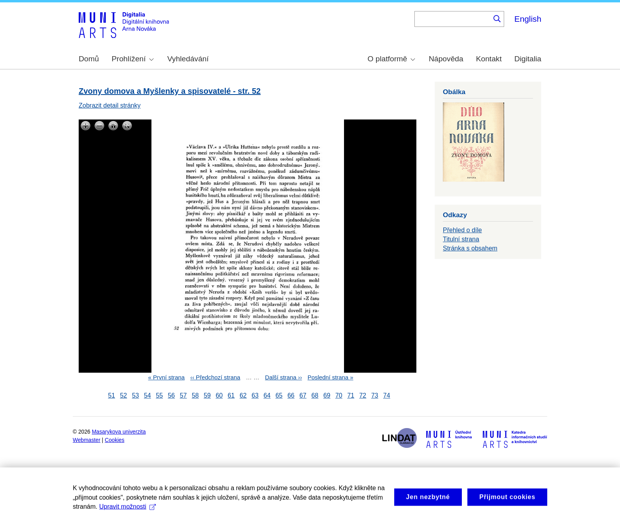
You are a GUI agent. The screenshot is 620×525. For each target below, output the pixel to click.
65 (279, 395)
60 (219, 395)
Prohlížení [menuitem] (132, 59)
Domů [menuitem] (89, 59)
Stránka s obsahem (470, 248)
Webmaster (86, 440)
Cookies (115, 440)
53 (135, 395)
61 (231, 395)
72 (362, 395)
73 (374, 395)
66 (291, 395)
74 (386, 395)
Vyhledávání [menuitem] (188, 59)
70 (338, 395)
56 (171, 395)
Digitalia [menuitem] (527, 59)
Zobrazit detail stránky (110, 105)
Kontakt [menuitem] (489, 59)
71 (350, 395)
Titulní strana (461, 239)
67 (302, 395)
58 (195, 395)
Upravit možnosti (127, 513)
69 (327, 395)
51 (111, 395)
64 (266, 395)
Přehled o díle (462, 230)
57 (183, 395)
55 (159, 395)
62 (243, 395)
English (527, 18)
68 (314, 395)
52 (123, 395)
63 (255, 395)
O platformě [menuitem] (391, 59)
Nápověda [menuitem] (446, 59)
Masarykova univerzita (119, 432)
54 (147, 395)
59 (207, 395)
